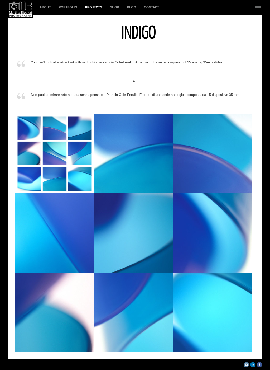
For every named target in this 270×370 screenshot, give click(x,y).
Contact (151, 7)
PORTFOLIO (68, 7)
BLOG (131, 7)
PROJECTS (93, 7)
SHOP (114, 7)
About (45, 7)
